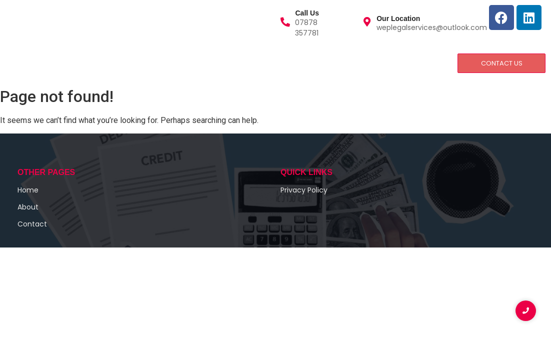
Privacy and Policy (217, 63)
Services (105, 63)
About (59, 63)
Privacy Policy (304, 190)
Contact (152, 63)
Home (19, 63)
